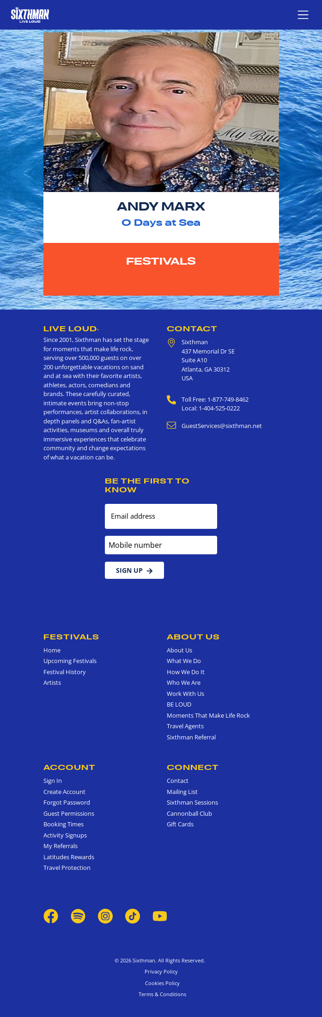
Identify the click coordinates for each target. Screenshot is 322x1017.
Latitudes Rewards (68, 857)
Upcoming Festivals (70, 661)
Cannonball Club (189, 813)
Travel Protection (67, 867)
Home (52, 650)
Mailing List (182, 792)
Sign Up (134, 570)
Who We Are (183, 682)
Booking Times (63, 824)
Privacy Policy (161, 971)
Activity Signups (65, 835)
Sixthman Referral (191, 737)
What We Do (184, 661)
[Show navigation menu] (303, 15)
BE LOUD (179, 704)
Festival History (64, 672)
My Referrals (60, 846)
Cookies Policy (161, 983)
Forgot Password (66, 802)
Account (69, 767)
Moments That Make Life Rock (208, 715)
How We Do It (186, 672)
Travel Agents (185, 726)
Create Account (64, 792)
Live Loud (71, 328)
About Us (193, 636)
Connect (193, 767)
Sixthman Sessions (192, 802)
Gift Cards (180, 824)
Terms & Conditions (161, 994)
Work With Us (185, 693)
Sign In (52, 780)
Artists (52, 682)
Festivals (161, 260)
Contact (192, 328)
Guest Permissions (68, 813)
